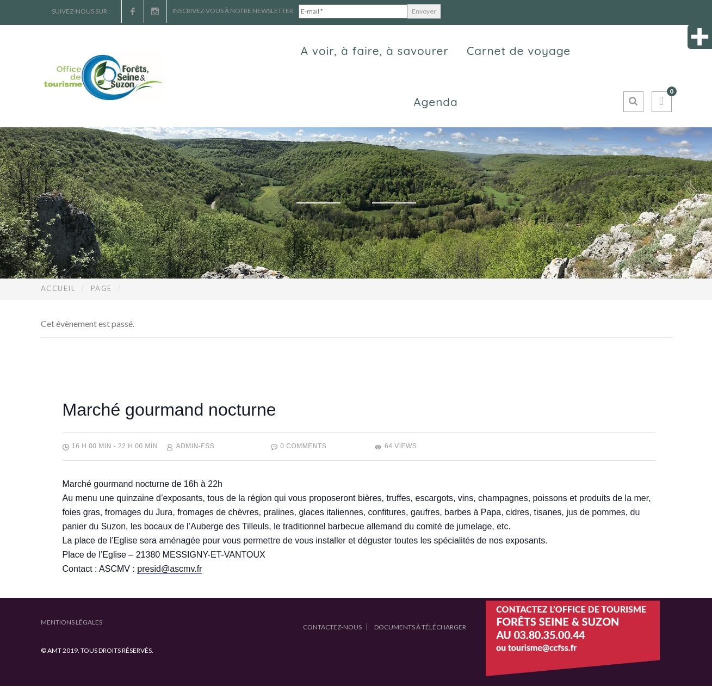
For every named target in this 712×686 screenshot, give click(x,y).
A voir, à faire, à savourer (375, 51)
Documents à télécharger (420, 627)
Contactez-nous (332, 627)
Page (101, 288)
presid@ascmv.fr (169, 568)
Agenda (435, 102)
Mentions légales (71, 622)
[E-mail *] (353, 11)
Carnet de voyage (519, 51)
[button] (662, 101)
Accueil (58, 288)
